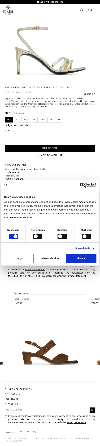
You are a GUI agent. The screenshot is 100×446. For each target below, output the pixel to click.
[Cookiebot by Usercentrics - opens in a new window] (82, 185)
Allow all (81, 258)
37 (17, 120)
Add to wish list (50, 155)
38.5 (42, 120)
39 (50, 120)
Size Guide (18, 113)
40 (58, 120)
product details (15, 165)
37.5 (26, 120)
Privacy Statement (35, 270)
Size (7, 113)
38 (34, 120)
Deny (19, 258)
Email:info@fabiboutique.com (81, 438)
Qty (7, 131)
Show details (82, 248)
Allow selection (50, 258)
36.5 (9, 120)
